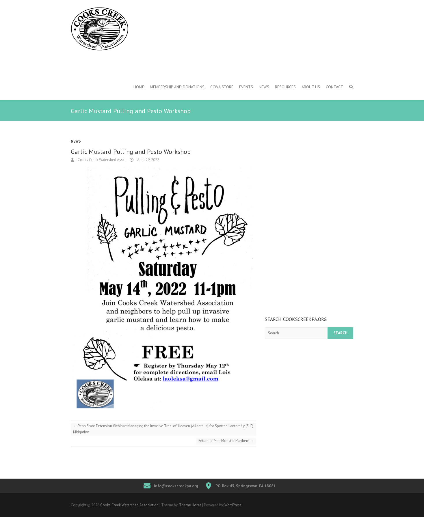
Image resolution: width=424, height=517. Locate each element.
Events (246, 86)
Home (138, 86)
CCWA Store (221, 86)
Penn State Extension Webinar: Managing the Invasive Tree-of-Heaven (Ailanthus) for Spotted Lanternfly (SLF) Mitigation (163, 428)
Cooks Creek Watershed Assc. (101, 159)
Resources (285, 86)
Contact (334, 86)
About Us (311, 86)
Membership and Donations (177, 86)
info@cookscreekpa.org (176, 485)
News (264, 86)
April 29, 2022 (147, 159)
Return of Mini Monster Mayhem (226, 440)
